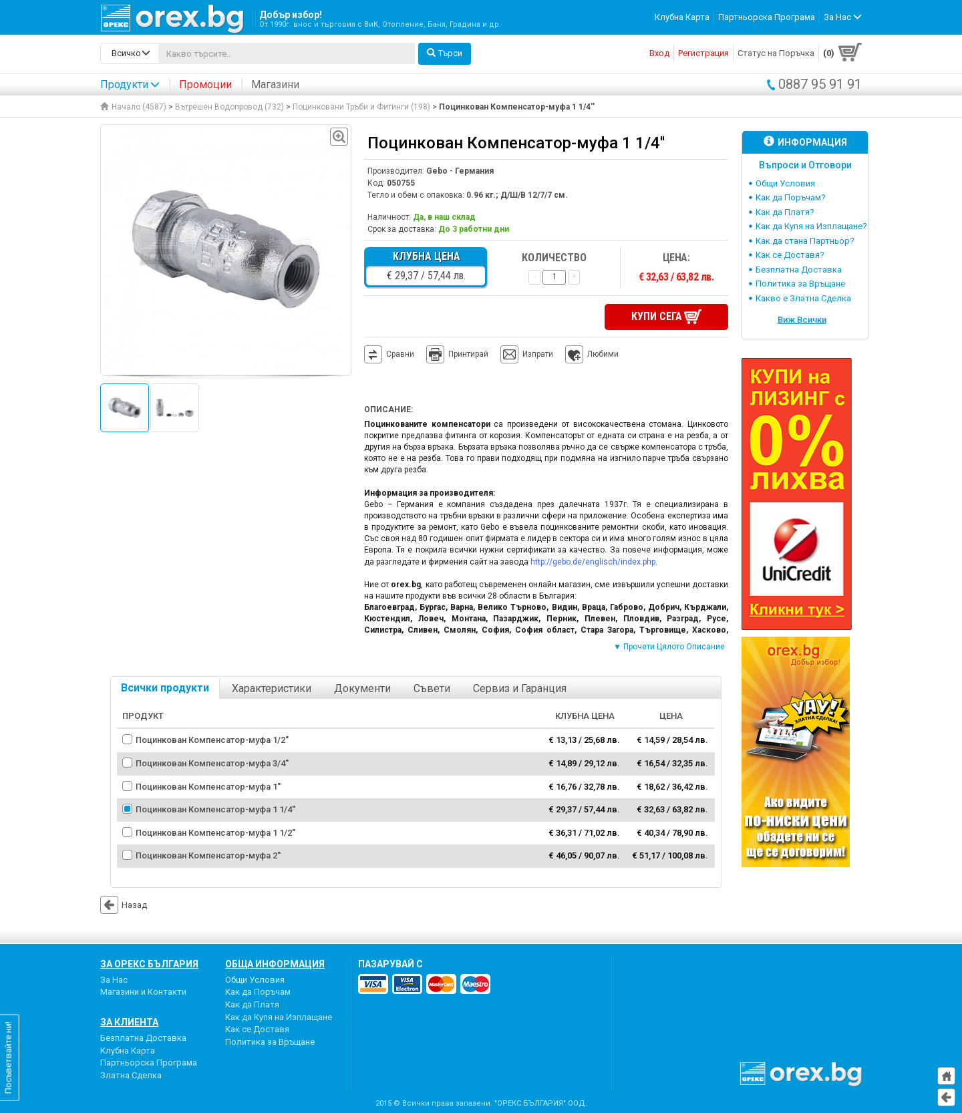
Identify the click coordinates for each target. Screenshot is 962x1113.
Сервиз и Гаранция (520, 687)
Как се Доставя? (790, 255)
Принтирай (457, 353)
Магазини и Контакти (143, 990)
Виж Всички (802, 320)
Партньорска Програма (766, 17)
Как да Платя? (785, 212)
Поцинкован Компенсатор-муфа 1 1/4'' (215, 808)
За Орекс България (149, 962)
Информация (805, 142)
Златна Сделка (131, 1073)
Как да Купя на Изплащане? (811, 226)
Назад (123, 904)
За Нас (114, 978)
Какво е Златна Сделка (803, 298)
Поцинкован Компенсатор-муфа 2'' (208, 854)
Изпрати (537, 352)
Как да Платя (252, 1003)
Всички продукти (165, 686)
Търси (444, 53)
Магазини (275, 84)
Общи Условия (785, 183)
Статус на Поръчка (776, 53)
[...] (286, 53)
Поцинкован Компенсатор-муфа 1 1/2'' (215, 831)
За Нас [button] (843, 17)
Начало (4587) (133, 107)
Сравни (400, 352)
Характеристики (271, 687)
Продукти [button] (130, 84)
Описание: (388, 408)
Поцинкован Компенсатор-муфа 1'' (208, 785)
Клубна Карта (682, 17)
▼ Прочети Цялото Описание (669, 645)
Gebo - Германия (460, 171)
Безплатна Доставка (799, 270)
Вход (659, 53)
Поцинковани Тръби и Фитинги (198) (361, 107)
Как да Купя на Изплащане (278, 1015)
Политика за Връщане (800, 284)
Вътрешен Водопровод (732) (229, 107)
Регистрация (703, 53)
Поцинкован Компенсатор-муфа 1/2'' (212, 739)
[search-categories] (129, 53)
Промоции (205, 84)
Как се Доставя (257, 1028)
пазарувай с (390, 962)
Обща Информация (275, 962)
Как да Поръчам (258, 990)
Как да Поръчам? (791, 197)
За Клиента (129, 1020)
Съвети (432, 687)
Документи (362, 687)
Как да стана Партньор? (805, 241)
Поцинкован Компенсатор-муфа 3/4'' (212, 762)
